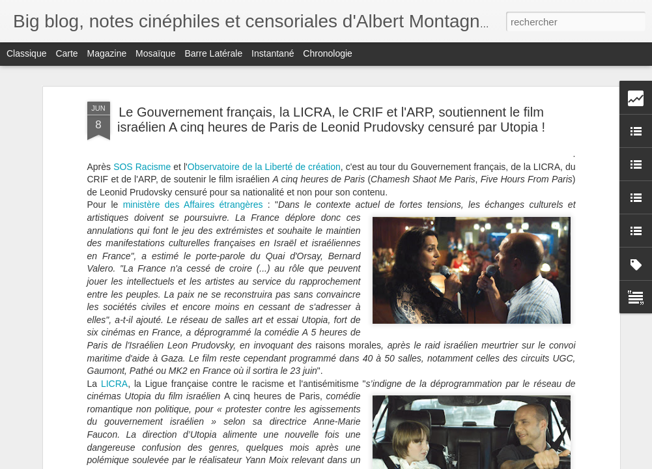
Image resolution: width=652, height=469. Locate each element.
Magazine (107, 53)
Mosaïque (155, 53)
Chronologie (327, 53)
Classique (26, 53)
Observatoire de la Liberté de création (264, 161)
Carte (66, 53)
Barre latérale (213, 53)
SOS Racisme (142, 161)
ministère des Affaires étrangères (193, 199)
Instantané (272, 53)
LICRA (114, 378)
